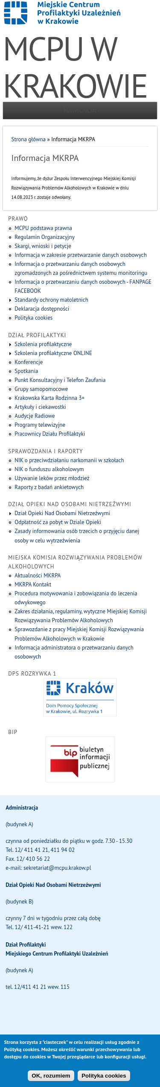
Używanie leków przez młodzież (52, 478)
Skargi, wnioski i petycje (43, 246)
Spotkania (26, 371)
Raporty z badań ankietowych (49, 487)
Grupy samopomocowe (41, 389)
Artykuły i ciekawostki (40, 407)
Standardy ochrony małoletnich (51, 299)
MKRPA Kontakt (33, 584)
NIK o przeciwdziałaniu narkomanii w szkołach (69, 460)
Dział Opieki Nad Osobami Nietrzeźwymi (62, 513)
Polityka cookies (33, 317)
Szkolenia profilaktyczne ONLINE (53, 353)
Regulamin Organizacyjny (44, 237)
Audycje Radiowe (35, 416)
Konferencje (29, 362)
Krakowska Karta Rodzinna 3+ (49, 398)
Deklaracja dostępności (42, 308)
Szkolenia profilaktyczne (43, 344)
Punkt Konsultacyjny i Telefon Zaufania (60, 380)
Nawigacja (80, 110)
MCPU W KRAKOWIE (75, 67)
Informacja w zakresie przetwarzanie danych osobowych (81, 255)
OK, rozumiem (51, 1079)
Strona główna (29, 139)
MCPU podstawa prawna (43, 228)
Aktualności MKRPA (38, 575)
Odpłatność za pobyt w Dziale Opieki (58, 522)
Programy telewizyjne (40, 424)
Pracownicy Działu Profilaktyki (50, 433)
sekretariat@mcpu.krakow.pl (57, 867)
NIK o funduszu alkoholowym (49, 469)
